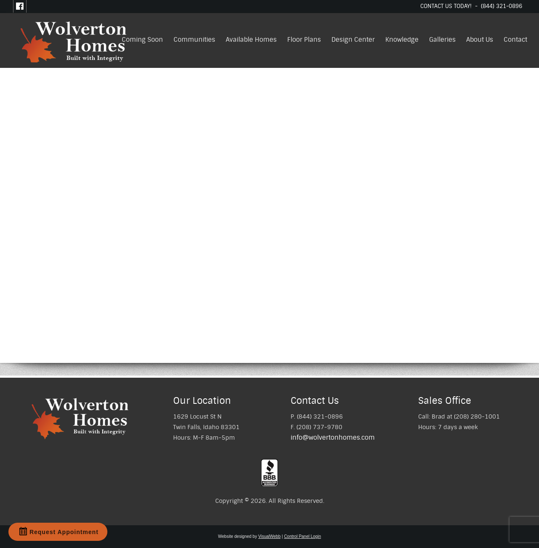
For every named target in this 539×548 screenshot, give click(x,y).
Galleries (442, 39)
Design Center (353, 39)
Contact (515, 39)
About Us (479, 39)
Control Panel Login (302, 536)
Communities (194, 39)
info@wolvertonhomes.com (333, 437)
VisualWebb (269, 536)
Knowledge (402, 39)
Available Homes (251, 39)
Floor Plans (304, 39)
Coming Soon (142, 39)
